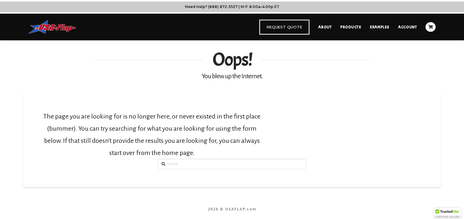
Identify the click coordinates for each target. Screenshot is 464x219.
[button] (447, 213)
